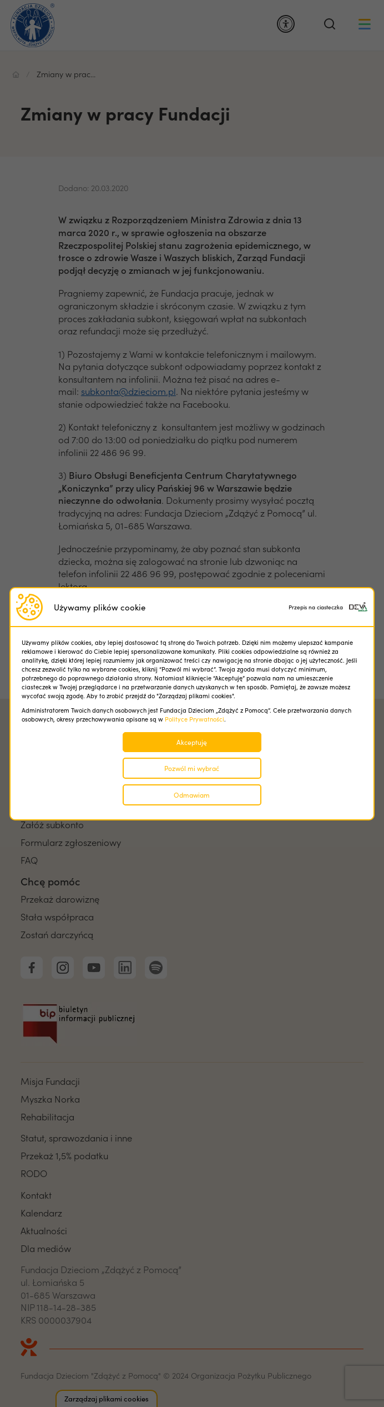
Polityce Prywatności (194, 719)
